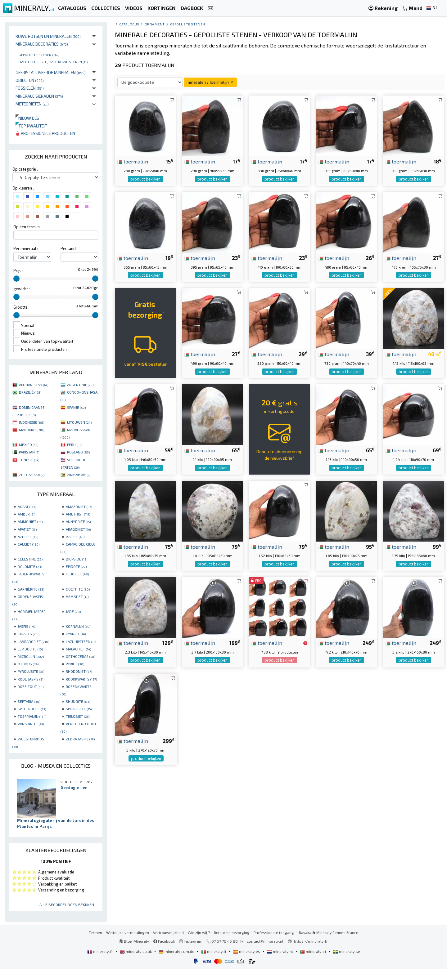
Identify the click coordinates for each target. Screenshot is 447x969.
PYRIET (75, 664)
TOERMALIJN (32, 716)
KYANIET (76, 634)
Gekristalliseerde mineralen (51, 72)
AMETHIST (78, 514)
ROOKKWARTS (81, 679)
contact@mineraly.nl (265, 941)
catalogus (129, 24)
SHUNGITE (78, 701)
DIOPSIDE (76, 559)
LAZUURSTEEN (81, 641)
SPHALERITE (79, 709)
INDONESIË (31, 422)
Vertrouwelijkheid (168, 932)
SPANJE (76, 407)
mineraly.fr (100, 951)
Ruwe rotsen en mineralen (48, 36)
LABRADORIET (33, 641)
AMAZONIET (79, 506)
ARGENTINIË (80, 384)
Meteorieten (32, 103)
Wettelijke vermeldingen (127, 932)
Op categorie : (25, 169)
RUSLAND (78, 452)
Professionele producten (45, 133)
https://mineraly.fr (311, 941)
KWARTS (29, 634)
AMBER (27, 514)
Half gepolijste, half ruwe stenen (53, 62)
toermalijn (132, 161)
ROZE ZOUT (30, 686)
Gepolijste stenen (39, 54)
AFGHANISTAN (33, 384)
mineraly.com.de (177, 951)
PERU (74, 444)
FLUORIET (77, 574)
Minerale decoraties (42, 44)
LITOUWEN (79, 422)
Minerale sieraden (39, 96)
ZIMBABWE (78, 474)
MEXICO (28, 444)
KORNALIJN (78, 626)
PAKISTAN (29, 452)
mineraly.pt (313, 951)
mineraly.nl (280, 951)
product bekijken (145, 178)
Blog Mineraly (134, 941)
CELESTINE (30, 559)
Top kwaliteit (31, 125)
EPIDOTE (76, 566)
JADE (73, 611)
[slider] (16, 278)
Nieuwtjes (27, 118)
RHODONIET (79, 671)
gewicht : (21, 288)
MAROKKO (31, 429)
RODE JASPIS (31, 679)
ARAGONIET (78, 529)
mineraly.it (214, 951)
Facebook (164, 941)
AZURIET (28, 536)
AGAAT (27, 506)
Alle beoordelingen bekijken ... (68, 904)
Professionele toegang (274, 932)
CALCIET (28, 544)
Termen (95, 932)
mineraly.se (346, 951)
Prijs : (18, 270)
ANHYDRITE (78, 521)
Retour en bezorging (232, 932)
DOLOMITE (30, 566)
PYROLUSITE (31, 671)
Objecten (30, 80)
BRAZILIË (30, 392)
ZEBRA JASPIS (80, 739)
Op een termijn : (27, 226)
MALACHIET (78, 649)
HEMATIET (77, 596)
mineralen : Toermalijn (210, 82)
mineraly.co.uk (136, 951)
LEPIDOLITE (30, 649)
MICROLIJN (31, 656)
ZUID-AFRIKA (31, 474)
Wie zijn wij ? (199, 932)
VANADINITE (31, 723)
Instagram (190, 941)
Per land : (69, 248)
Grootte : (21, 307)
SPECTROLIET (32, 709)
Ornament (155, 24)
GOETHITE (78, 589)
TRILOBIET (77, 716)
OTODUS (28, 664)
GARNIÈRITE (31, 589)
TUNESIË (29, 460)
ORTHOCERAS (80, 656)
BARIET (75, 536)
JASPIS (26, 626)
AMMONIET (30, 521)
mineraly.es (247, 951)
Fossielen (30, 88)
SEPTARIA (29, 701)
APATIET (27, 529)
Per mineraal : (25, 248)
